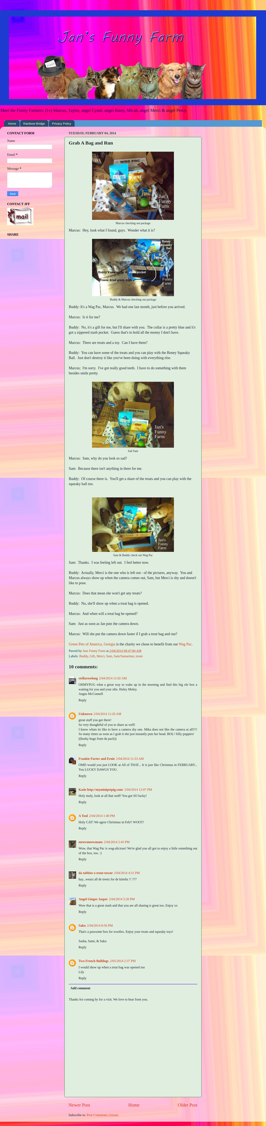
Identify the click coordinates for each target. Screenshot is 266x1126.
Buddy (83, 656)
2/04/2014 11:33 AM (130, 759)
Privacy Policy (61, 123)
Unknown (85, 714)
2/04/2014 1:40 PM (102, 816)
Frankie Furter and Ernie (97, 759)
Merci (101, 656)
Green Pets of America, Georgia (92, 644)
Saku (82, 925)
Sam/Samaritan (124, 656)
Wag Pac (185, 644)
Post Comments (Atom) (102, 1115)
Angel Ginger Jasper (93, 899)
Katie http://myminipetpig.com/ (101, 790)
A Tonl (83, 816)
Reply (83, 700)
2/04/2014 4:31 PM (127, 873)
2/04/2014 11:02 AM (113, 678)
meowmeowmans (91, 842)
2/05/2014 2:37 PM (123, 961)
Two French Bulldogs (94, 961)
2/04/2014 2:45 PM (117, 842)
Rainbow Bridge (34, 123)
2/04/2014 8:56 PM (100, 925)
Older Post (187, 1105)
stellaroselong (88, 678)
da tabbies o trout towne (96, 873)
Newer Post (79, 1105)
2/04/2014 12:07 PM (138, 790)
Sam (109, 656)
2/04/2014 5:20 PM (122, 899)
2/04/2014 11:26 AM (107, 714)
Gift (92, 656)
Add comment (80, 988)
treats (139, 656)
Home (12, 123)
